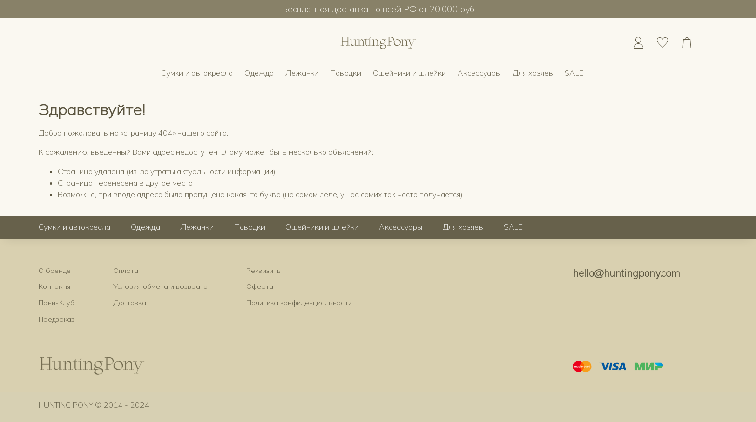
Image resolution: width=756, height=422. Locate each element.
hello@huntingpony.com (626, 273)
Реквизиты (264, 270)
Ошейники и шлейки (409, 73)
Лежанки (302, 73)
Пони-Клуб (57, 303)
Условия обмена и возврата (160, 286)
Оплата (125, 270)
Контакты (54, 286)
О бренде (55, 270)
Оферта (259, 286)
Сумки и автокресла (197, 73)
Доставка (129, 303)
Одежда (259, 73)
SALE (574, 73)
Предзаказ (57, 319)
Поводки (345, 73)
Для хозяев (533, 73)
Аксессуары (479, 73)
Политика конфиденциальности (299, 303)
